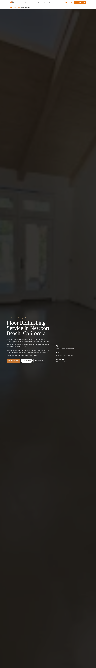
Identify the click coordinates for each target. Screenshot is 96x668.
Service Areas (17, 7)
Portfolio (40, 2)
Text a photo (27, 361)
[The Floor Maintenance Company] (12, 2)
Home (11, 7)
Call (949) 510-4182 (13, 360)
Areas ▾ (34, 2)
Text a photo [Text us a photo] (68, 2)
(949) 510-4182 (80, 2)
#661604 (60, 359)
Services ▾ (27, 2)
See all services (39, 360)
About (45, 2)
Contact (51, 2)
